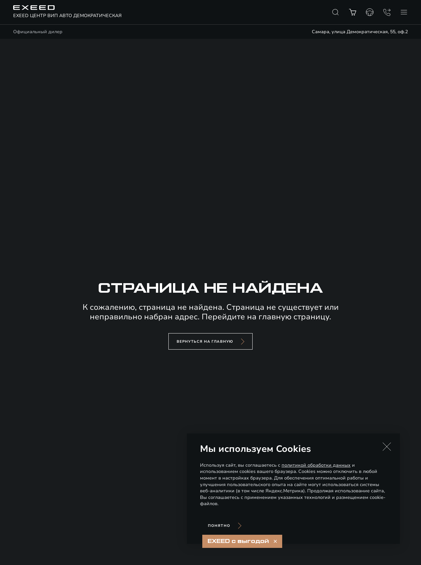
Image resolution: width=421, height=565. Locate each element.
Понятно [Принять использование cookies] (219, 525)
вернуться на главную (205, 341)
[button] (387, 446)
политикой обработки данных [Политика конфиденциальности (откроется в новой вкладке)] (316, 465)
